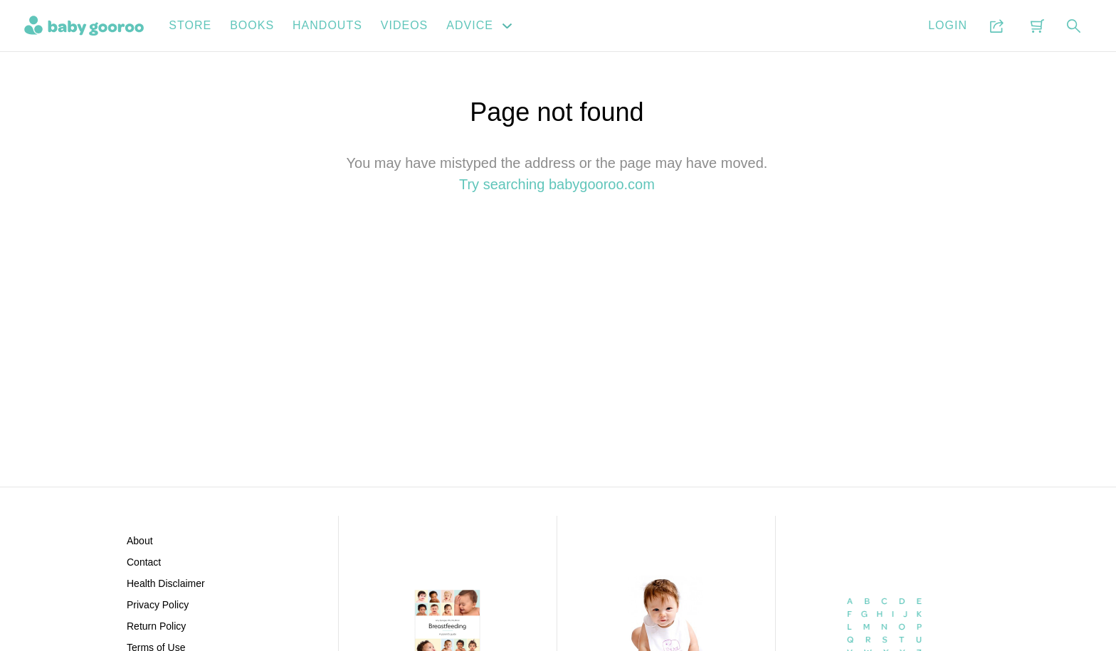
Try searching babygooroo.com (557, 184)
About (140, 540)
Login (947, 25)
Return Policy (156, 626)
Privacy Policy (158, 604)
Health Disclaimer (166, 583)
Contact (144, 562)
